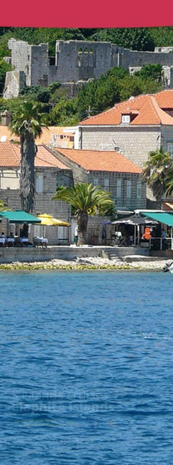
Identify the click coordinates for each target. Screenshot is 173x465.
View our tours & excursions (57, 441)
